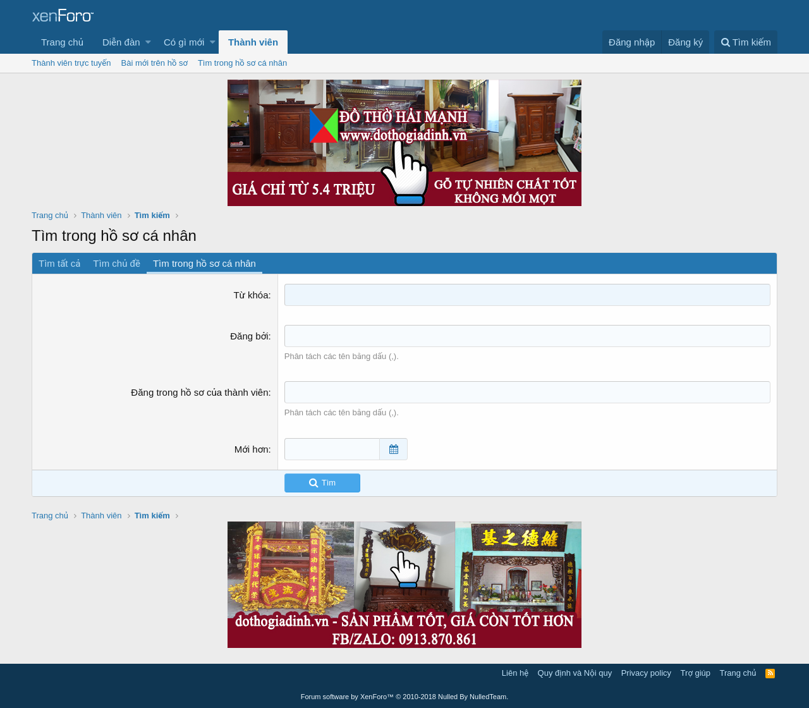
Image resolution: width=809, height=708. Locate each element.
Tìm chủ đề (116, 263)
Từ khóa (250, 295)
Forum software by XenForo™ (405, 696)
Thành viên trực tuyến (71, 63)
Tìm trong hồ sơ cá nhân (242, 63)
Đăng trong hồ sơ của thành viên (199, 392)
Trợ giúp (695, 673)
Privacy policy (646, 673)
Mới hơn (251, 449)
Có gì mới (184, 42)
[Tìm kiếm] (745, 42)
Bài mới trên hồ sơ (154, 63)
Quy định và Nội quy (575, 673)
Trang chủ (62, 42)
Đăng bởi (249, 336)
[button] (148, 42)
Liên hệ (515, 673)
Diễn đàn (121, 42)
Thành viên (253, 42)
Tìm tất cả (59, 263)
